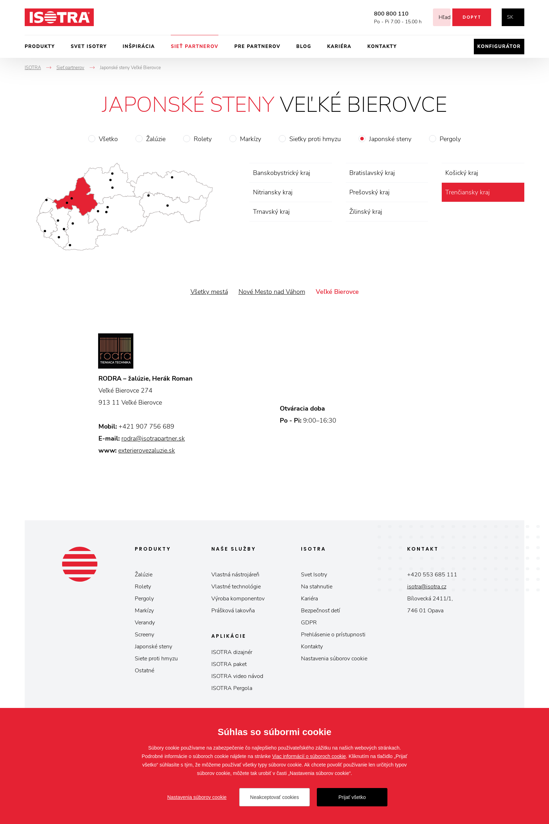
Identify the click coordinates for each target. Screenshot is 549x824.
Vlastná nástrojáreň (235, 574)
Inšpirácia (139, 46)
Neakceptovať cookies (274, 797)
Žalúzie (155, 139)
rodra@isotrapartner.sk (153, 438)
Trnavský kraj (271, 211)
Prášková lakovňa (233, 610)
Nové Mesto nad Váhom (272, 291)
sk (510, 17)
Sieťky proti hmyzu (315, 139)
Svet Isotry (314, 574)
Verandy (145, 622)
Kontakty (382, 46)
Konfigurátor (499, 46)
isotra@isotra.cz (426, 586)
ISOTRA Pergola (231, 688)
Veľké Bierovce (337, 291)
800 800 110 (382, 14)
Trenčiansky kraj (467, 192)
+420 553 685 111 (432, 574)
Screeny (144, 634)
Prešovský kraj (369, 192)
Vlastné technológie (236, 586)
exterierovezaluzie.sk (146, 450)
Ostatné (144, 670)
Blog (303, 46)
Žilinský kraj (365, 211)
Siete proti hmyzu (156, 658)
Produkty (40, 46)
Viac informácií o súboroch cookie (309, 756)
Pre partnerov (257, 46)
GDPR (309, 622)
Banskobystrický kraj (281, 173)
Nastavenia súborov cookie (334, 658)
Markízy (250, 139)
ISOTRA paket (229, 664)
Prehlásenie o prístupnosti (333, 634)
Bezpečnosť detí (320, 610)
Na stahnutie (316, 586)
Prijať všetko (352, 797)
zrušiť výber (518, 192)
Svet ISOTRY (89, 46)
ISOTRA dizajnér (231, 652)
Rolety (203, 139)
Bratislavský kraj (372, 173)
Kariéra (339, 46)
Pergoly (450, 139)
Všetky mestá (209, 291)
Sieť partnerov (194, 46)
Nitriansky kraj (272, 192)
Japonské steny (390, 139)
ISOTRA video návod (237, 676)
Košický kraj (461, 173)
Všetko (108, 139)
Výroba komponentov (238, 598)
